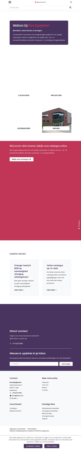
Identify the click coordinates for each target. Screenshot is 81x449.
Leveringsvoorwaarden (50, 411)
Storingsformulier (48, 416)
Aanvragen (66, 364)
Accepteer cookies (33, 446)
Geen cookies (52, 446)
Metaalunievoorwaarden (50, 408)
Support (45, 419)
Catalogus (13, 408)
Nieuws (44, 388)
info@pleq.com (17, 396)
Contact (45, 390)
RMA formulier (47, 413)
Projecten (45, 382)
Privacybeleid (31, 429)
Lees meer (19, 290)
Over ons (45, 385)
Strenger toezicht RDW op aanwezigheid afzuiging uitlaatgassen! (22, 271)
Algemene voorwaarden (17, 429)
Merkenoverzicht (15, 411)
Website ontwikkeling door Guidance (22, 431)
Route (15, 398)
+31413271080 (17, 393)
